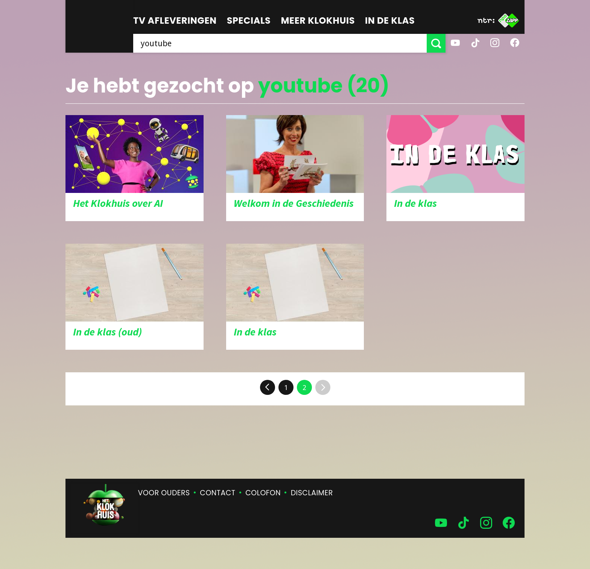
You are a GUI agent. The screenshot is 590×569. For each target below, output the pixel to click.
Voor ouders (164, 493)
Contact (217, 493)
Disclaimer (312, 493)
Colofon (263, 493)
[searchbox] (280, 43)
